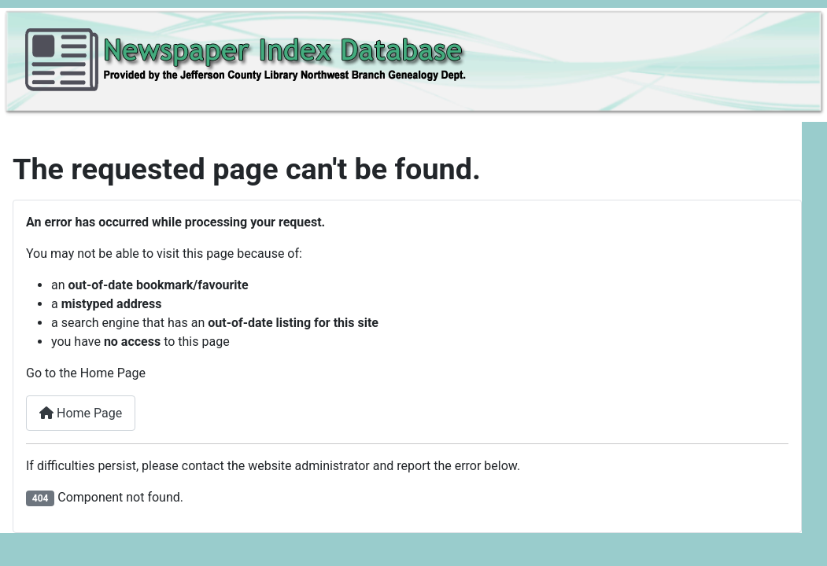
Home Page (80, 413)
